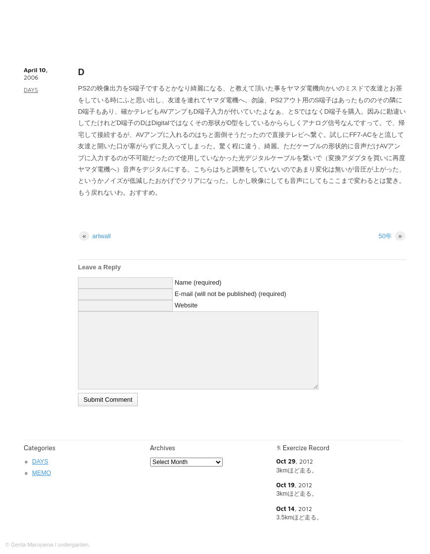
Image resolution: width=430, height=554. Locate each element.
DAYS (31, 89)
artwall (95, 236)
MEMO (41, 472)
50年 (392, 236)
